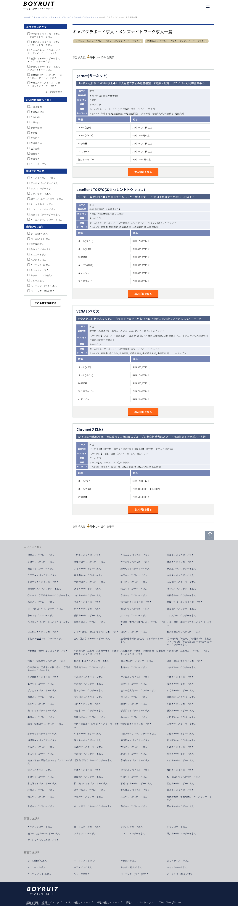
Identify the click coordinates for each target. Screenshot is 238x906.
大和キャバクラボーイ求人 (87, 568)
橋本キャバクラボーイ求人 (133, 717)
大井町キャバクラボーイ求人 (181, 667)
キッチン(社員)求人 (40, 264)
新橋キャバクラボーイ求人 (41, 561)
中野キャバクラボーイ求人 (41, 615)
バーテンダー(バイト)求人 (43, 285)
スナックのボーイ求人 (41, 204)
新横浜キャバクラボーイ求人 (134, 710)
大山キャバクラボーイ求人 (87, 595)
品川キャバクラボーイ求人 (87, 602)
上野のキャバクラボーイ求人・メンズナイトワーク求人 (44, 43)
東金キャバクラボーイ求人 (180, 790)
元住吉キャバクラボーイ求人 (181, 723)
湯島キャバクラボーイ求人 (41, 697)
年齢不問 (35, 122)
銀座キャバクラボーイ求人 (41, 555)
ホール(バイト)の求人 (85, 860)
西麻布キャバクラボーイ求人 (181, 697)
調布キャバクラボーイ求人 (87, 588)
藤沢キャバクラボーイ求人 (180, 710)
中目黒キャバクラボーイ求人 (181, 615)
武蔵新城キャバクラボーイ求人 (136, 723)
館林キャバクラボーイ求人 (180, 806)
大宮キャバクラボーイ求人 (41, 746)
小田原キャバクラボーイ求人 (181, 717)
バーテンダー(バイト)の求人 (134, 874)
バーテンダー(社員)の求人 (180, 874)
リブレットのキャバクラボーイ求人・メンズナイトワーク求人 (107, 41)
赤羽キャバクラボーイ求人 (41, 602)
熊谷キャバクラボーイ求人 (180, 753)
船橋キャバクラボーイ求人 (87, 770)
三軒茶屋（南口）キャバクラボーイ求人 (48, 651)
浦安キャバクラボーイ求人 (41, 796)
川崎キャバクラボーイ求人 (180, 703)
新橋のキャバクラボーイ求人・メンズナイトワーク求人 (44, 68)
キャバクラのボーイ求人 (42, 178)
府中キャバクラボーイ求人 (133, 615)
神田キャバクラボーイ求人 (133, 575)
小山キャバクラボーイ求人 (133, 796)
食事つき (35, 158)
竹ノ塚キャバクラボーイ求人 (134, 677)
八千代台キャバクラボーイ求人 (89, 790)
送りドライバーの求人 (178, 860)
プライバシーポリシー (169, 902)
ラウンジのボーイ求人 (41, 188)
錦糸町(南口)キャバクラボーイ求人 (91, 660)
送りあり (35, 138)
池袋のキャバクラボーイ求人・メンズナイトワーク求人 (44, 60)
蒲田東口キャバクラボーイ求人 (136, 602)
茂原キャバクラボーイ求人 (180, 783)
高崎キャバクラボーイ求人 (133, 806)
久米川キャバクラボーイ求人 (88, 697)
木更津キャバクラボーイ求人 (42, 783)
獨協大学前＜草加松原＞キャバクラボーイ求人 (50, 762)
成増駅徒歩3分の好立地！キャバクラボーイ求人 (142, 640)
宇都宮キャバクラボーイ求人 (88, 796)
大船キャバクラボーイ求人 (180, 733)
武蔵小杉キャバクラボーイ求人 (89, 717)
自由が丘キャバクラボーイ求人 (43, 631)
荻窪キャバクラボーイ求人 (133, 683)
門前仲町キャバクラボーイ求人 (89, 581)
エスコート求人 (38, 254)
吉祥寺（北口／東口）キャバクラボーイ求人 (96, 631)
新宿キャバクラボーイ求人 (87, 608)
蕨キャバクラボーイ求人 (40, 770)
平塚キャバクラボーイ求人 (41, 717)
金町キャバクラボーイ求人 (133, 667)
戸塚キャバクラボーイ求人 (87, 733)
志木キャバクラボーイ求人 (133, 746)
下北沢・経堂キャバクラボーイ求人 (45, 638)
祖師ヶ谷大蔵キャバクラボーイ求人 (138, 690)
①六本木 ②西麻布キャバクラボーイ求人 (49, 595)
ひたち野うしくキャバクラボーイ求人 (93, 806)
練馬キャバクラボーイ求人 (180, 561)
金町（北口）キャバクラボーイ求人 (92, 638)
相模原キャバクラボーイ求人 (42, 740)
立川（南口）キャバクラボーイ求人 (45, 608)
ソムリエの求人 (82, 874)
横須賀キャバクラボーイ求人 (134, 740)
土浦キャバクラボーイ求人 (41, 806)
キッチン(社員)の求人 (131, 867)
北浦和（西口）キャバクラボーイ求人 (93, 760)
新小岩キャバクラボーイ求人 (42, 690)
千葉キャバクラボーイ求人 (41, 776)
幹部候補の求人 (128, 860)
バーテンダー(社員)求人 (42, 290)
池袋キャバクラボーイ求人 (180, 555)
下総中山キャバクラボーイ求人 (136, 783)
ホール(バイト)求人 (40, 238)
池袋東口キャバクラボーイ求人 (89, 667)
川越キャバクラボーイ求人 (180, 746)
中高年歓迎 (36, 127)
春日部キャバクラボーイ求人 (134, 760)
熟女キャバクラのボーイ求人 (45, 214)
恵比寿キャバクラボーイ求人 (88, 575)
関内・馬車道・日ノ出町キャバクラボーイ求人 (96, 725)
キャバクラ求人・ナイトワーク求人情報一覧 (118, 17)
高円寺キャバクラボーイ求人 (181, 595)
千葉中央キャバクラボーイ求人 (43, 581)
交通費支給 (36, 143)
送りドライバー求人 (40, 249)
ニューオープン (38, 164)
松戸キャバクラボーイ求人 (41, 790)
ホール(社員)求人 (39, 233)
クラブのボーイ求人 (40, 193)
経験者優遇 (36, 106)
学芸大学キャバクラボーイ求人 (89, 622)
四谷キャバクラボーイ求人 (133, 631)
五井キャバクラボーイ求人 (41, 703)
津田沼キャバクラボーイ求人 (134, 770)
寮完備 (33, 132)
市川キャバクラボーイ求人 (133, 697)
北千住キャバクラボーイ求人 (181, 588)
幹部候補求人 (37, 244)
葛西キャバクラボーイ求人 (87, 615)
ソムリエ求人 (37, 280)
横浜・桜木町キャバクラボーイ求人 (45, 723)
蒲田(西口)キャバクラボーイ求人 (136, 660)
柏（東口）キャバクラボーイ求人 (90, 783)
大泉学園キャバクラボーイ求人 (43, 677)
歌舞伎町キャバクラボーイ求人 (89, 561)
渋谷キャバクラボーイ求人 (41, 568)
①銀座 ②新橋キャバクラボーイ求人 (46, 660)
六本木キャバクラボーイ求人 (134, 555)
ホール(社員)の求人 (37, 860)
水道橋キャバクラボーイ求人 (88, 683)
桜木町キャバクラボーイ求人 (181, 740)
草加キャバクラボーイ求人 (41, 753)
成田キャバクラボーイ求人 (180, 770)
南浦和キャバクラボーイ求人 (88, 753)
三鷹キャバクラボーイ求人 (180, 677)
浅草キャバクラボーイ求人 (180, 683)
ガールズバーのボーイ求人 (44, 183)
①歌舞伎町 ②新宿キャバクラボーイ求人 (188, 651)
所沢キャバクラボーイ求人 (133, 753)
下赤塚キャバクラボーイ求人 (88, 677)
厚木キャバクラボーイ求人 (87, 740)
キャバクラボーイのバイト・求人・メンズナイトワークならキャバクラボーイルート (60, 17)
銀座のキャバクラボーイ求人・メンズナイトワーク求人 (44, 35)
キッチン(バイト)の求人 (39, 874)
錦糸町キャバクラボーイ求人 (134, 568)
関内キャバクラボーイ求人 (87, 703)
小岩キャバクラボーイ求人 (180, 690)
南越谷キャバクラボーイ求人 (88, 746)
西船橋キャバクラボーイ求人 (88, 776)
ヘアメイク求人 (38, 259)
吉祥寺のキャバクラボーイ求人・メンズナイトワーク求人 (43, 84)
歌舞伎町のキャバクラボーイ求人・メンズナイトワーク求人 (44, 76)
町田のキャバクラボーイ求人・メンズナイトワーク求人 (175, 41)
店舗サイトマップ (52, 902)
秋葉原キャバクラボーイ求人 (181, 568)
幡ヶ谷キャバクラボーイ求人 (88, 690)
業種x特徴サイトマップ (109, 902)
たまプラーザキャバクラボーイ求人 (138, 733)
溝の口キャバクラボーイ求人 (42, 710)
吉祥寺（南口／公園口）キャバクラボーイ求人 (142, 624)
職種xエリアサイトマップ (139, 902)
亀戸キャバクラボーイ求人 (41, 683)
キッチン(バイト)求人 (41, 275)
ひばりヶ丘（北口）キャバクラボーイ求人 (49, 622)
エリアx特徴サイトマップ (79, 902)
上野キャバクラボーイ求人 (87, 555)
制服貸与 (35, 153)
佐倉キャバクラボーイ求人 (133, 776)
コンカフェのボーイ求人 (42, 209)
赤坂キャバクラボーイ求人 (133, 595)
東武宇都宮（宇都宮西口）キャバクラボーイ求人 (189, 798)
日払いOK (35, 117)
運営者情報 (32, 902)
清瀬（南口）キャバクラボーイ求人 (185, 660)
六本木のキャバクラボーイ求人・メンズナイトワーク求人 (43, 52)
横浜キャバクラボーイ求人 (133, 703)
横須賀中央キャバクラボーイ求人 (44, 588)
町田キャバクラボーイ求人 (133, 581)
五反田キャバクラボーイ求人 (181, 581)
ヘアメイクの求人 (83, 867)
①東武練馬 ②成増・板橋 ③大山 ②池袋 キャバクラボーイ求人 (50, 669)
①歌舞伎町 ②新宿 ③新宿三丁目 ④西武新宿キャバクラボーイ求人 (96, 653)
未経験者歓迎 (37, 111)
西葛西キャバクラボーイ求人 (181, 608)
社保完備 (35, 148)
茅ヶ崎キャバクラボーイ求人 (42, 733)
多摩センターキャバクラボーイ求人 (185, 602)
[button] (140, 41)
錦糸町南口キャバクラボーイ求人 (183, 631)
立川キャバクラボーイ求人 (180, 575)
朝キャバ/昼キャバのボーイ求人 (46, 198)
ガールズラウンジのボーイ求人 (46, 219)
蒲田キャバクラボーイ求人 (133, 588)
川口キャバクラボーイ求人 (180, 760)
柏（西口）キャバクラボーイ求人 (183, 776)
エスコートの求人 (36, 867)
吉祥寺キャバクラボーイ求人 (134, 561)
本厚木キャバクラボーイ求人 (88, 710)
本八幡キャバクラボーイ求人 (134, 790)
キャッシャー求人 (39, 270)
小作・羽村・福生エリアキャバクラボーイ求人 (189, 624)
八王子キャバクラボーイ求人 (42, 575)
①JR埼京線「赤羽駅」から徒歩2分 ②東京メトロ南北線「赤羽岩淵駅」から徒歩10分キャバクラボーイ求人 (189, 641)
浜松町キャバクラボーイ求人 (134, 608)
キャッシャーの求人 (177, 867)
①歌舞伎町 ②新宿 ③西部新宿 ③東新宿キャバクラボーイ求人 (142, 653)
